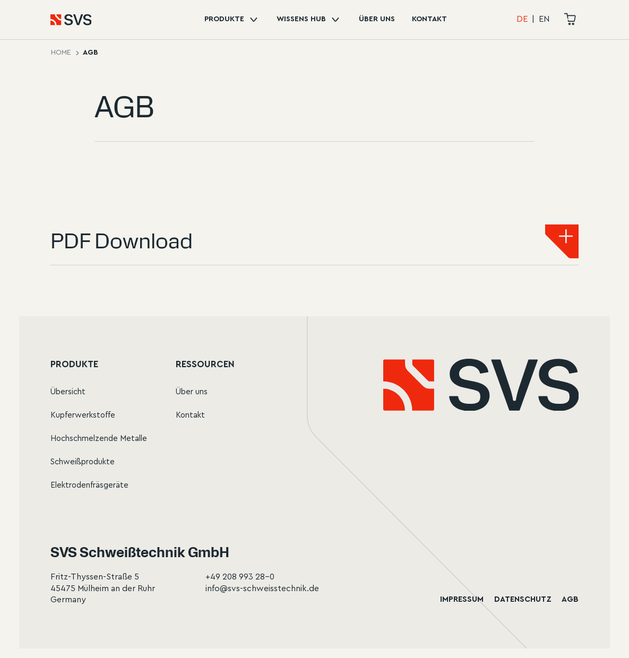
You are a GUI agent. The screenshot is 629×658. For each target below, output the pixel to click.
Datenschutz (523, 599)
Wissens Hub (309, 19)
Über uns (377, 19)
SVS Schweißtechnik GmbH (139, 552)
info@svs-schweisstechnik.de (262, 588)
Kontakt (429, 19)
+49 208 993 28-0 (239, 577)
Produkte (232, 19)
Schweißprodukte (82, 462)
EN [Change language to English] (544, 19)
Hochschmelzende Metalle (98, 439)
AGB (570, 599)
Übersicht (67, 392)
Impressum (462, 599)
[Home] (59, 20)
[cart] (570, 20)
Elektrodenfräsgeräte (89, 485)
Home (61, 52)
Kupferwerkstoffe (82, 415)
